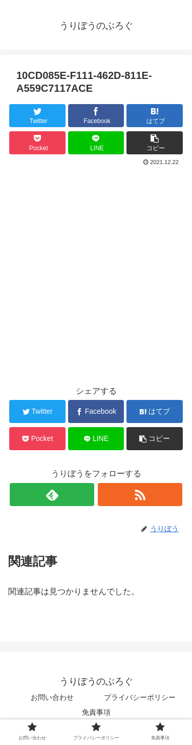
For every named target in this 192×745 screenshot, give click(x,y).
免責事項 (96, 712)
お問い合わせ (52, 697)
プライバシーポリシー (143, 697)
